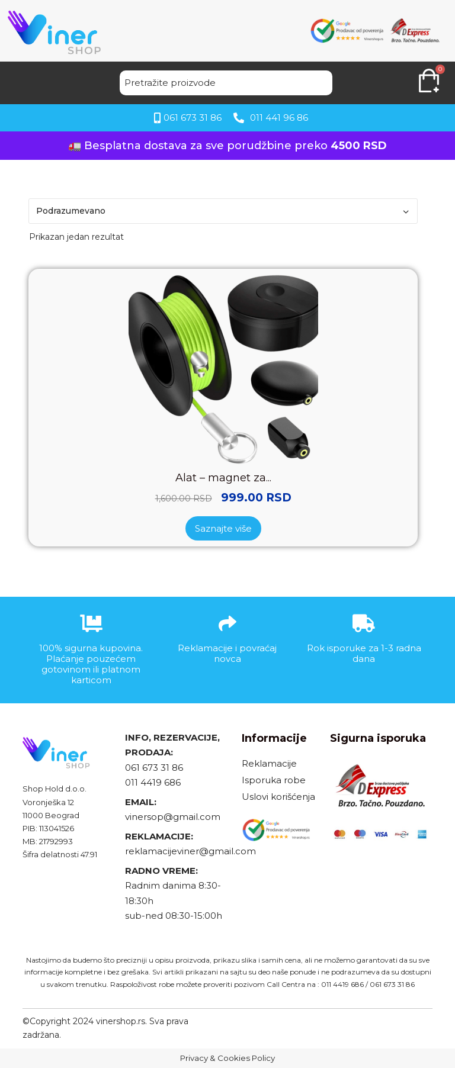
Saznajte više (223, 528)
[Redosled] (222, 211)
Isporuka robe (274, 780)
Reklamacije (269, 763)
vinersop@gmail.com (172, 816)
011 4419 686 (153, 782)
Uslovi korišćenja (278, 796)
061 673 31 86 (154, 767)
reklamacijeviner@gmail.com (190, 851)
